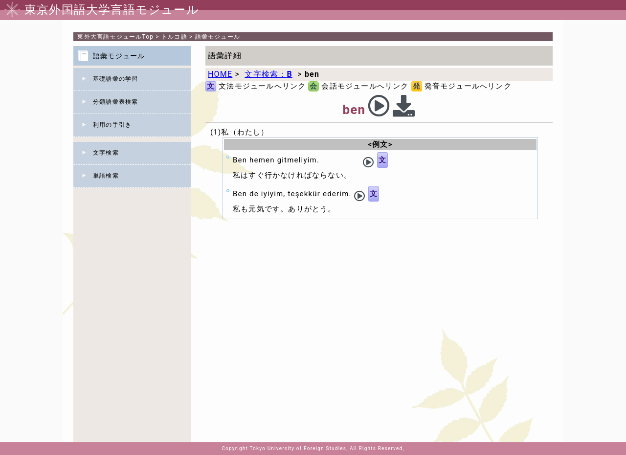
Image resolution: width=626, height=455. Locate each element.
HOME (220, 74)
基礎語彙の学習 (115, 78)
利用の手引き (112, 124)
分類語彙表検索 (115, 101)
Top (115, 36)
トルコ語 (174, 36)
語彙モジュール (217, 36)
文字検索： (268, 74)
